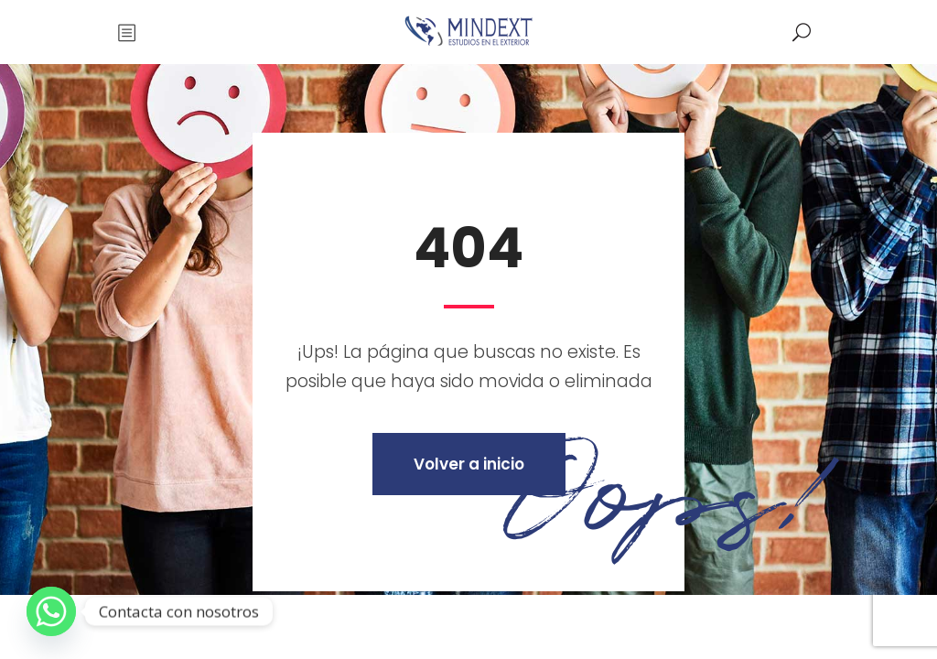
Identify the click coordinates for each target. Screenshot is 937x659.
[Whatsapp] (51, 611)
